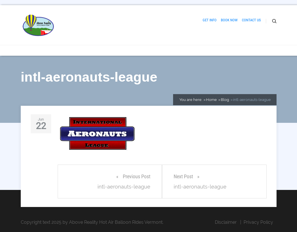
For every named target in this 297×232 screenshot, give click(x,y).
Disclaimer (226, 222)
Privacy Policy (258, 222)
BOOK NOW (229, 20)
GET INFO (210, 20)
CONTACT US (251, 20)
